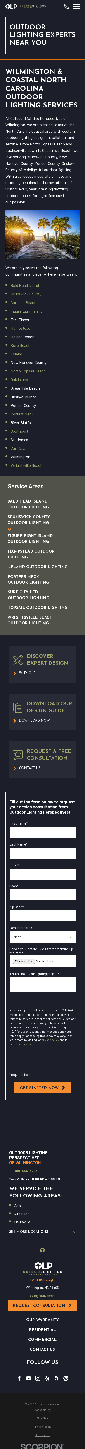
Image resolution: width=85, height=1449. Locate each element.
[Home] (25, 6)
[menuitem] (37, 504)
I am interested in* (23, 928)
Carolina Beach (23, 302)
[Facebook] (19, 1378)
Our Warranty (42, 1320)
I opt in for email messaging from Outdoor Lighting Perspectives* (41, 1003)
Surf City (18, 448)
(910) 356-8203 (42, 1296)
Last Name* (18, 844)
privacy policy (50, 1040)
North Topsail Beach (28, 370)
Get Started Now (43, 1088)
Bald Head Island (25, 285)
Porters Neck (22, 413)
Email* (14, 865)
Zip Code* (16, 907)
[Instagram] (37, 1378)
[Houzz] (56, 1378)
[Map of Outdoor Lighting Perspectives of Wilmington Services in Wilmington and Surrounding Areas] (42, 1125)
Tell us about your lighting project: (34, 974)
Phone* (14, 886)
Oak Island (19, 379)
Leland (16, 353)
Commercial (42, 1340)
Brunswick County (26, 293)
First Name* (18, 823)
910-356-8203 (26, 1170)
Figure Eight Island (27, 310)
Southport (19, 431)
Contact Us (42, 1350)
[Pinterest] (65, 1378)
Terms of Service (20, 1044)
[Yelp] (47, 1378)
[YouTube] (28, 1378)
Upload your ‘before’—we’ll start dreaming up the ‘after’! (41, 951)
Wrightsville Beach (26, 465)
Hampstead (20, 328)
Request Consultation (42, 1305)
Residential (42, 1330)
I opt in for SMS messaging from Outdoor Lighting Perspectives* (40, 1063)
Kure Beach (21, 345)
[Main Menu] (76, 6)
